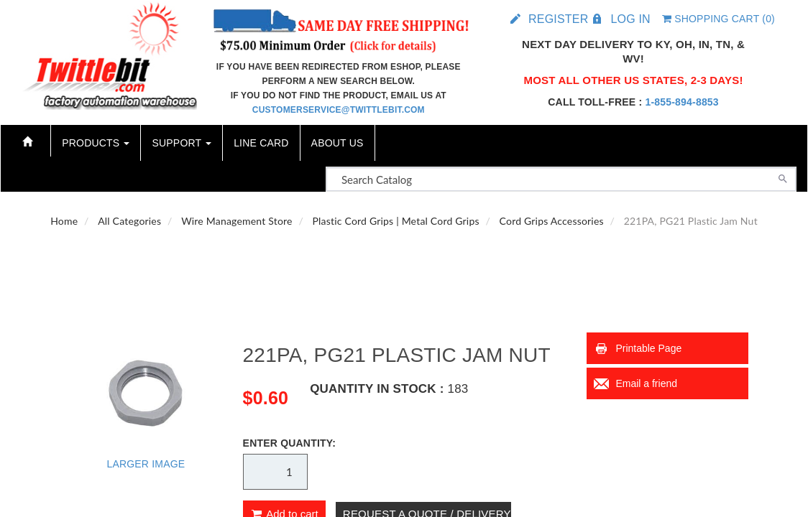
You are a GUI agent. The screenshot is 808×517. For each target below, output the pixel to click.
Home (64, 221)
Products (95, 143)
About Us (337, 143)
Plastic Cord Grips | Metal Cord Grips (396, 221)
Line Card (261, 143)
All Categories (129, 221)
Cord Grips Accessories (552, 221)
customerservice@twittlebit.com (338, 110)
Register (558, 19)
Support (181, 143)
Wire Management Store (237, 221)
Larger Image (145, 464)
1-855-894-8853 (681, 102)
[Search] (783, 177)
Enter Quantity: (289, 443)
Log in (630, 19)
